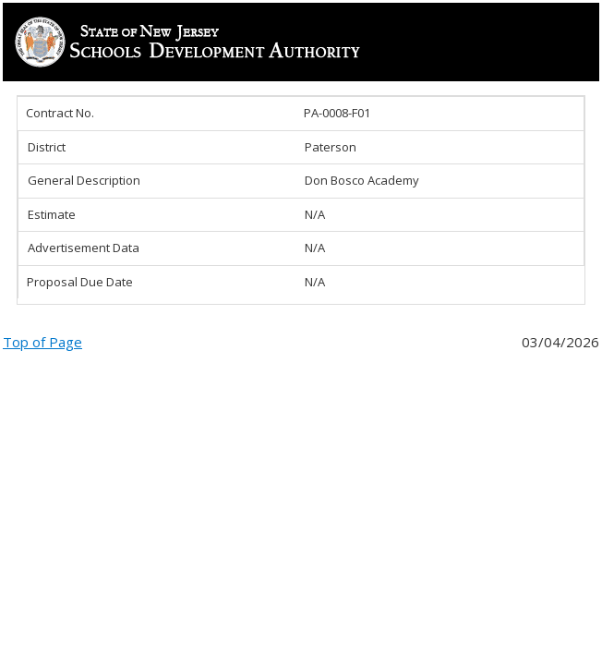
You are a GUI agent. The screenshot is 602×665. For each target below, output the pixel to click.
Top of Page (42, 341)
